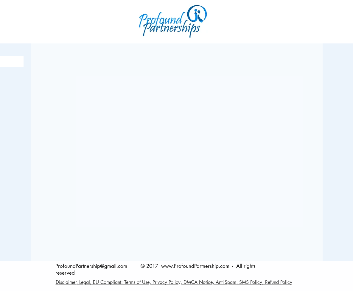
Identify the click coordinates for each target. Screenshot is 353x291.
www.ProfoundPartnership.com (195, 266)
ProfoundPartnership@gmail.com (91, 266)
